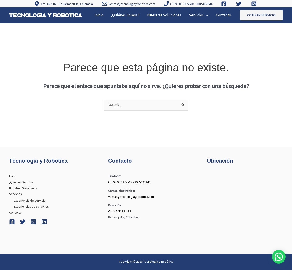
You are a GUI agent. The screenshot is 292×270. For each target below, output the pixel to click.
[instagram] (254, 3)
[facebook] (224, 3)
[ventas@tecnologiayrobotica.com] (128, 3)
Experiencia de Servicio (30, 201)
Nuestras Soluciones (164, 15)
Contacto (223, 15)
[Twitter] (23, 222)
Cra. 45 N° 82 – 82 (119, 211)
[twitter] (239, 3)
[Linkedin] (44, 222)
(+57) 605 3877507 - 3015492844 (129, 182)
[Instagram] (33, 222)
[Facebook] (12, 222)
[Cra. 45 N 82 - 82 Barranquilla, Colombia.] (64, 3)
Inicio (98, 15)
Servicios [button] (198, 15)
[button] (206, 15)
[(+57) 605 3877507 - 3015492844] (188, 3)
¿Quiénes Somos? (125, 15)
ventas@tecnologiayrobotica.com (131, 197)
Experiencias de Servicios (31, 206)
